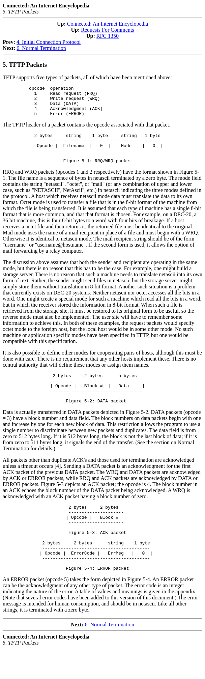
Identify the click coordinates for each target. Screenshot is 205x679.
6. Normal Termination (41, 48)
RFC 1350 (107, 36)
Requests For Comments (107, 30)
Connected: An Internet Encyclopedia (107, 24)
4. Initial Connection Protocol (49, 42)
